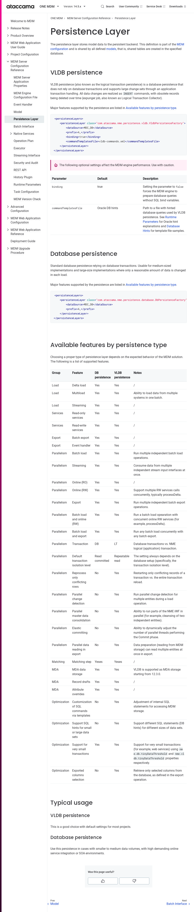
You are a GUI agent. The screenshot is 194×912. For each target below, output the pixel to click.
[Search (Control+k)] (107, 6)
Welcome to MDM (22, 21)
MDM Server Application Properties (22, 82)
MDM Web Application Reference (26, 232)
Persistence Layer (26, 119)
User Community (131, 6)
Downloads (178, 6)
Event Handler (23, 104)
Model (18, 112)
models (111, 49)
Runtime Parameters (27, 184)
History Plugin (23, 177)
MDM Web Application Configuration (26, 220)
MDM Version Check (27, 199)
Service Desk (156, 6)
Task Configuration (26, 192)
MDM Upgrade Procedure (20, 250)
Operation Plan (24, 141)
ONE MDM (57, 18)
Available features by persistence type (151, 108)
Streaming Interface (27, 155)
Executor (19, 148)
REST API (20, 170)
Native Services (24, 133)
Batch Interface (24, 126)
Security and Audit (26, 163)
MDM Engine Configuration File (25, 95)
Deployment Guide (23, 241)
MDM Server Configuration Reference (20, 66)
